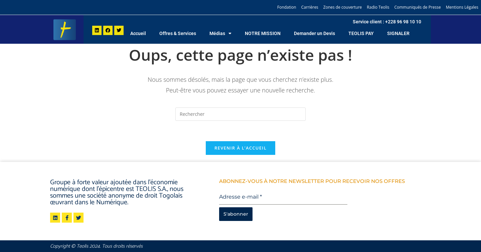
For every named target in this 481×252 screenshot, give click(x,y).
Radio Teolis (378, 7)
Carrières (309, 7)
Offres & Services (177, 33)
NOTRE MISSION (263, 33)
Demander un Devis (314, 33)
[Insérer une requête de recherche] (240, 114)
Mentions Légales (462, 7)
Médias (220, 33)
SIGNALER (398, 33)
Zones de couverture (342, 7)
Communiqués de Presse (417, 7)
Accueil (138, 33)
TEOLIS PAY (361, 33)
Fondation (286, 7)
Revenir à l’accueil (240, 148)
